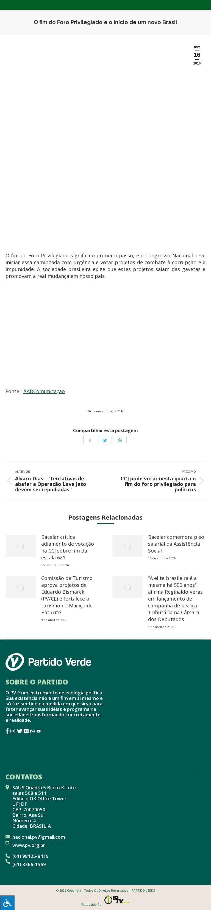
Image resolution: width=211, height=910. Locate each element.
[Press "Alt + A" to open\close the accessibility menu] (7, 902)
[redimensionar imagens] (20, 546)
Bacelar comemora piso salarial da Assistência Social (176, 544)
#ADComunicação (44, 391)
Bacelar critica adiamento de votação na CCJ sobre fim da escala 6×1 (67, 547)
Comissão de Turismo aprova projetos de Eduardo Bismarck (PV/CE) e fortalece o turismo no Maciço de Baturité (67, 595)
